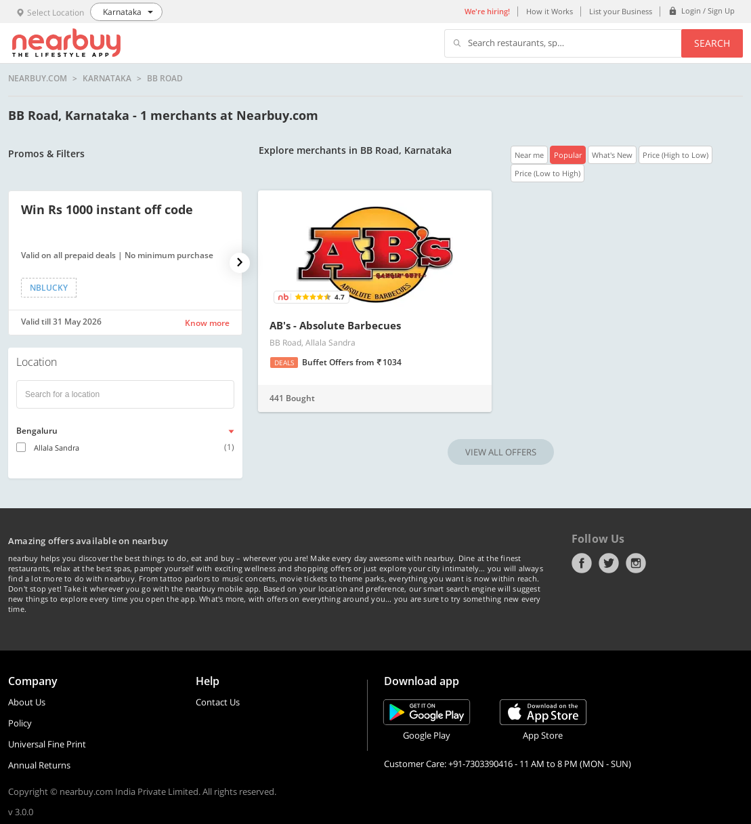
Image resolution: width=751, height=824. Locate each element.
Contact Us (218, 702)
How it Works (549, 11)
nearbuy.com (37, 78)
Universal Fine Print (47, 744)
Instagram (636, 563)
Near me (529, 155)
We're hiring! (487, 11)
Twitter (609, 563)
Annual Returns (39, 765)
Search (712, 43)
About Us (26, 702)
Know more (207, 323)
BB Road (165, 78)
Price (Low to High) (547, 173)
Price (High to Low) (675, 155)
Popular (568, 155)
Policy (20, 723)
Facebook (582, 563)
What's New (612, 155)
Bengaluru (37, 430)
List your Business (620, 11)
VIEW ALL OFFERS (500, 452)
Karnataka (107, 78)
